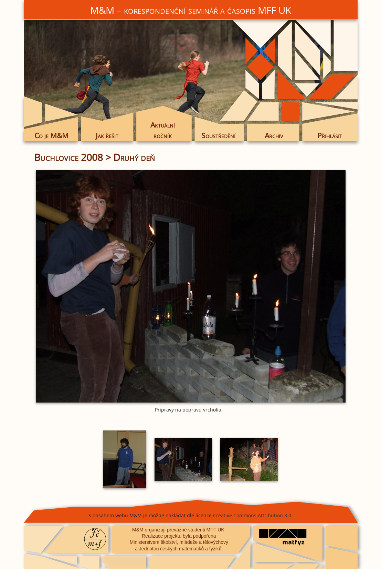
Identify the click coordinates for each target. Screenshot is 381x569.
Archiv (274, 135)
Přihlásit (329, 135)
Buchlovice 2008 (68, 157)
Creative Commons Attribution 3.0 (252, 515)
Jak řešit (107, 135)
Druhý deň (134, 157)
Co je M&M (51, 135)
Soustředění (218, 135)
